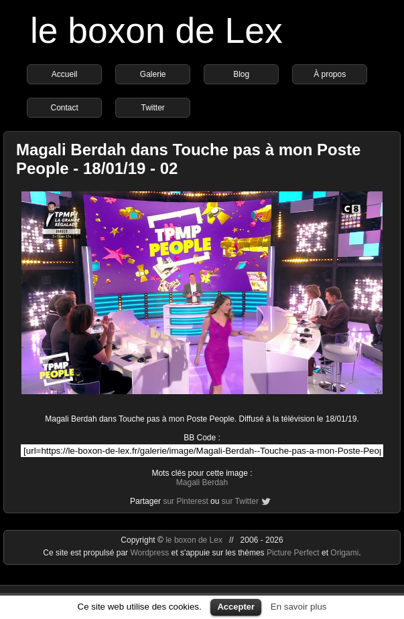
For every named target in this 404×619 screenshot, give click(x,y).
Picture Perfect (293, 552)
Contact (64, 107)
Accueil (65, 74)
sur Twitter (240, 501)
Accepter (236, 607)
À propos (330, 74)
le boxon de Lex (156, 30)
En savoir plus (299, 607)
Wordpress (150, 552)
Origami (344, 552)
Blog (241, 74)
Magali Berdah (202, 482)
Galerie (153, 74)
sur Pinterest (185, 501)
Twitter (152, 107)
